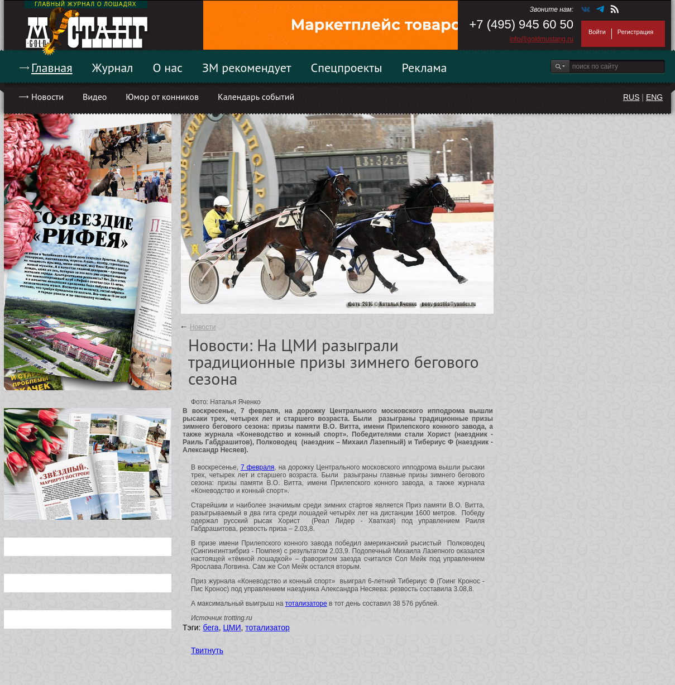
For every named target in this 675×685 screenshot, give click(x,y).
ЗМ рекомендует (246, 67)
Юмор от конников (162, 96)
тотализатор (267, 627)
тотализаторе (306, 603)
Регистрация (635, 31)
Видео (95, 96)
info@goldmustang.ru (541, 39)
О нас (167, 67)
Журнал (112, 67)
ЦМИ (232, 627)
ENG (654, 97)
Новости (47, 96)
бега (210, 627)
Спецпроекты (346, 67)
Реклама (424, 67)
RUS (631, 97)
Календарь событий (256, 96)
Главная (52, 67)
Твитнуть (207, 650)
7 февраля (257, 467)
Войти (597, 31)
